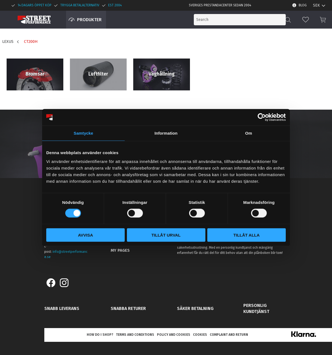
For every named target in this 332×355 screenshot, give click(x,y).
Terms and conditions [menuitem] (135, 335)
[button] (305, 20)
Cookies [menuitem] (200, 335)
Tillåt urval (166, 234)
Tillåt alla (246, 234)
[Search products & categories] (240, 19)
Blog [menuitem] (303, 5)
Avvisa (85, 234)
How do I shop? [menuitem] (100, 335)
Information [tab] (166, 133)
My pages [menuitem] (120, 250)
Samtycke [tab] (83, 133)
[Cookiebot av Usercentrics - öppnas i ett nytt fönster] (262, 117)
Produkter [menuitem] (89, 19)
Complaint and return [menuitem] (229, 335)
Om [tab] (248, 133)
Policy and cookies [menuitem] (173, 335)
